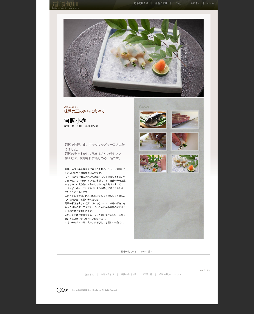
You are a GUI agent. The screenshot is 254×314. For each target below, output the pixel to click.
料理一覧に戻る (129, 251)
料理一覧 (147, 274)
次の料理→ (146, 251)
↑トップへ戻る (205, 270)
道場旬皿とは (107, 274)
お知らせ (89, 274)
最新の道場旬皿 (129, 274)
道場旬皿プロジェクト (170, 274)
